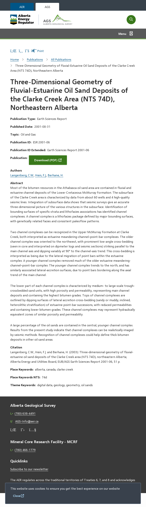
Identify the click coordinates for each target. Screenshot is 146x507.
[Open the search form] (131, 19)
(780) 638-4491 (25, 413)
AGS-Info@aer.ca (26, 421)
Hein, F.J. (40, 175)
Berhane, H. (55, 175)
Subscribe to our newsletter (29, 469)
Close (17, 495)
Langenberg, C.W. (22, 175)
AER (22, 7)
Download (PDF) (45, 160)
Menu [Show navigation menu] (122, 33)
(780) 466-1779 (25, 450)
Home (14, 59)
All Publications (61, 59)
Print (38, 51)
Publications (35, 59)
